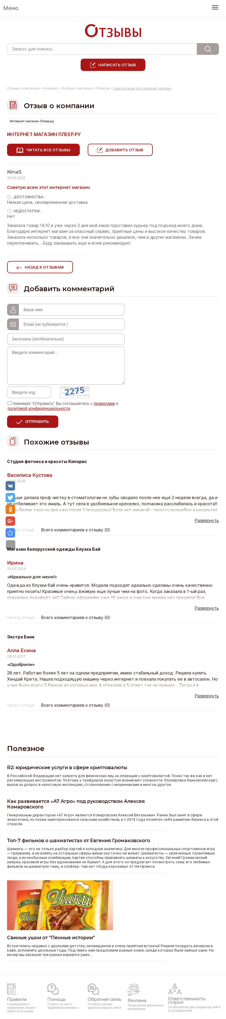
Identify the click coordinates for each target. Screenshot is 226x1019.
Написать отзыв (117, 64)
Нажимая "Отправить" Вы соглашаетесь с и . (63, 405)
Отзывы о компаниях (23, 88)
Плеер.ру (103, 88)
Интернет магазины (76, 88)
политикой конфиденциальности (39, 407)
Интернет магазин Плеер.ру (32, 121)
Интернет (50, 88)
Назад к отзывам (44, 266)
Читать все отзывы (48, 149)
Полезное (25, 747)
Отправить (37, 420)
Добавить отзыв (126, 149)
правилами (104, 402)
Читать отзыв (20, 528)
